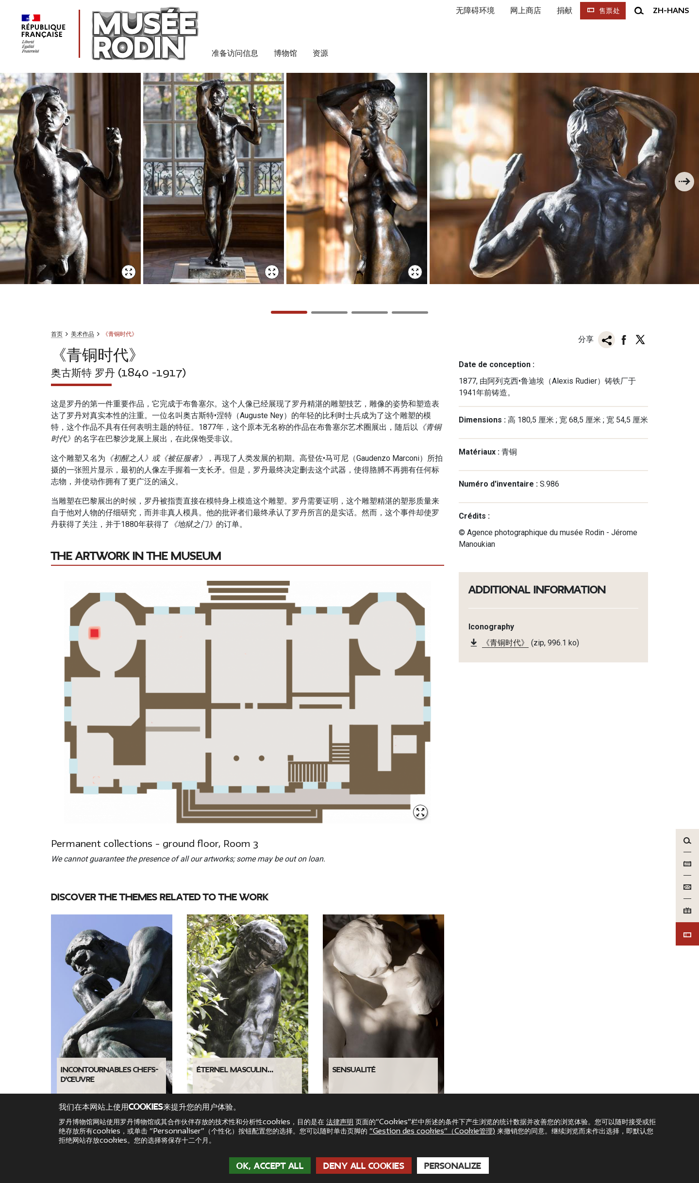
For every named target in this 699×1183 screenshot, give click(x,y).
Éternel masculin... (235, 869)
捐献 (559, 10)
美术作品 (82, 135)
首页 (57, 135)
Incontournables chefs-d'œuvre (110, 874)
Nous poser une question (286, 1014)
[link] (515, 1005)
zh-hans (671, 11)
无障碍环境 (470, 10)
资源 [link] (320, 53)
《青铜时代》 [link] (505, 444)
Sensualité (354, 869)
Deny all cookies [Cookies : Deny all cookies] (363, 1166)
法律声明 (339, 1122)
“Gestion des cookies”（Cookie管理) (432, 1131)
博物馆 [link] (285, 53)
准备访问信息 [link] (235, 53)
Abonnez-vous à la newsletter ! (573, 1034)
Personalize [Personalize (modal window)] (453, 1166)
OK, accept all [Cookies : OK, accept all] (269, 1166)
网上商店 (520, 10)
